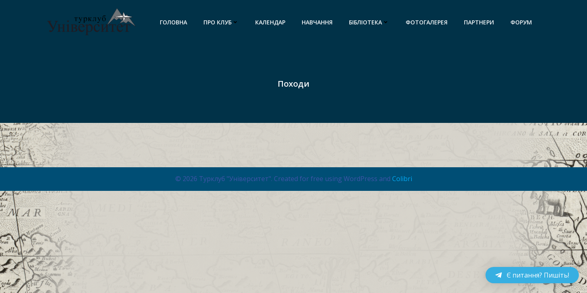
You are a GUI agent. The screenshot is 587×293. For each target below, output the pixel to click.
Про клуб (221, 22)
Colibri (402, 178)
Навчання (317, 22)
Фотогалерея (427, 22)
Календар (270, 22)
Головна (173, 22)
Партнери (479, 22)
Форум (521, 22)
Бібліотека (369, 22)
